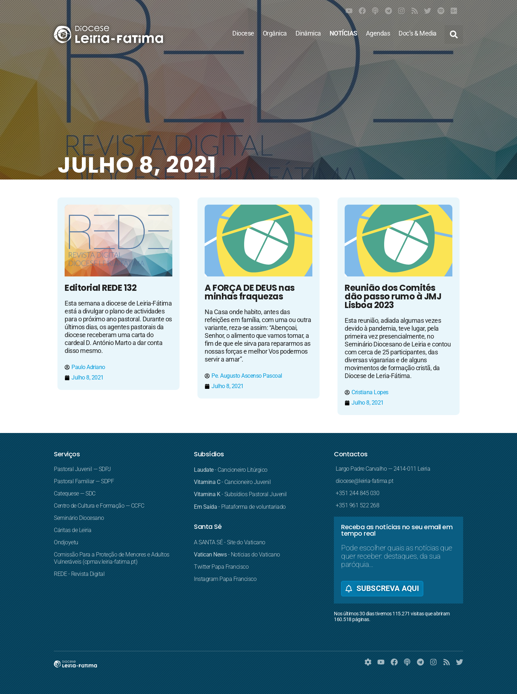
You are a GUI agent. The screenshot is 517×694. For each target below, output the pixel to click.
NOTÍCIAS (343, 33)
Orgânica (275, 33)
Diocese (243, 33)
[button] (453, 34)
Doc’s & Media (418, 33)
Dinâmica (308, 33)
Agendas (378, 33)
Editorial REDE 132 (100, 288)
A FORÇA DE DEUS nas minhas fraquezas (250, 292)
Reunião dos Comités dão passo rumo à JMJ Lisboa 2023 (393, 296)
